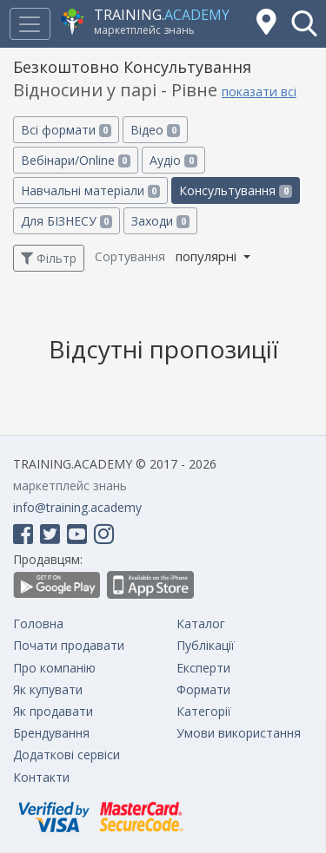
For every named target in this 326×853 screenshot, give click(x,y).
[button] (304, 23)
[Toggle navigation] (30, 24)
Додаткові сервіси (66, 754)
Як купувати (48, 689)
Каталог (200, 623)
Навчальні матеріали (90, 190)
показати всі (259, 91)
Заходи (160, 221)
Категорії (203, 711)
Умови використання (238, 733)
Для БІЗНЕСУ (66, 221)
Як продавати (53, 711)
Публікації (205, 645)
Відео (154, 129)
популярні (208, 256)
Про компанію (54, 667)
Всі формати (66, 129)
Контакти (41, 777)
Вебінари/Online (75, 160)
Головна (38, 623)
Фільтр (49, 258)
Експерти (203, 667)
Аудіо (173, 160)
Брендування (51, 733)
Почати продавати (68, 645)
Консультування (235, 190)
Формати (203, 689)
